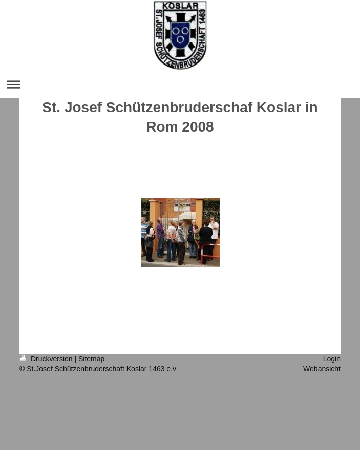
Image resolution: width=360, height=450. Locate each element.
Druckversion (46, 359)
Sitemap (91, 359)
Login (332, 359)
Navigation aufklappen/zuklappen (180, 84)
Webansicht (322, 369)
